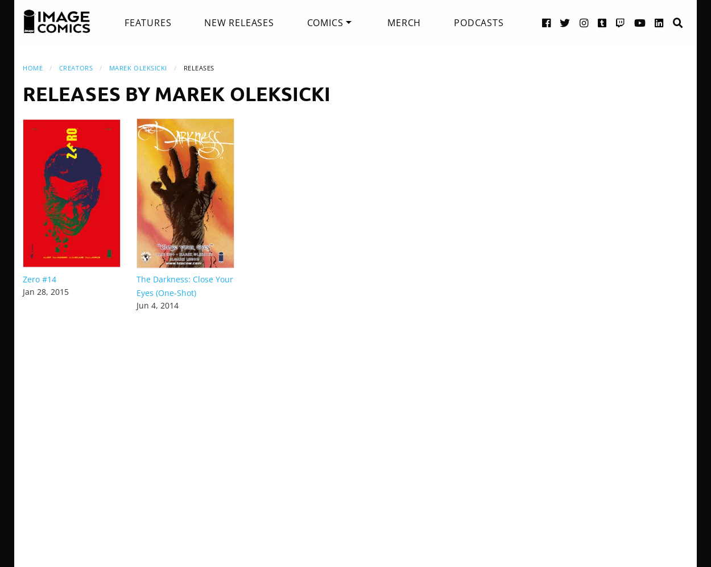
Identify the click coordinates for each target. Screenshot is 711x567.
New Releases (239, 22)
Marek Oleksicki (138, 68)
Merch (404, 22)
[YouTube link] (640, 22)
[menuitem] (148, 23)
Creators (76, 68)
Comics (325, 22)
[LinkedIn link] (659, 22)
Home (33, 68)
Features (148, 22)
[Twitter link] (565, 22)
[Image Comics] (57, 21)
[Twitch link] (620, 22)
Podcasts (478, 22)
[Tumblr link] (602, 22)
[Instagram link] (584, 22)
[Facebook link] (546, 22)
